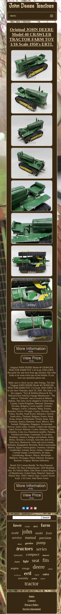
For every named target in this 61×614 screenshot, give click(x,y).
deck (35, 526)
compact (32, 554)
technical (17, 575)
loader (27, 526)
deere (39, 567)
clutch (17, 562)
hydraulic (18, 555)
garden (29, 543)
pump (41, 542)
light (26, 561)
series (41, 548)
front (49, 533)
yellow (50, 569)
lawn (17, 525)
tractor (32, 583)
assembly (23, 578)
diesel (20, 544)
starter (42, 579)
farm (45, 525)
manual (30, 538)
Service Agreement (31, 609)
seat (35, 560)
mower (45, 555)
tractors (24, 548)
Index (31, 596)
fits (45, 560)
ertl (27, 573)
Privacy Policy (32, 605)
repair (36, 575)
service (17, 538)
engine (15, 568)
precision (45, 538)
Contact (31, 600)
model (39, 533)
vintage (25, 568)
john (27, 531)
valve (46, 574)
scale (15, 533)
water (34, 578)
